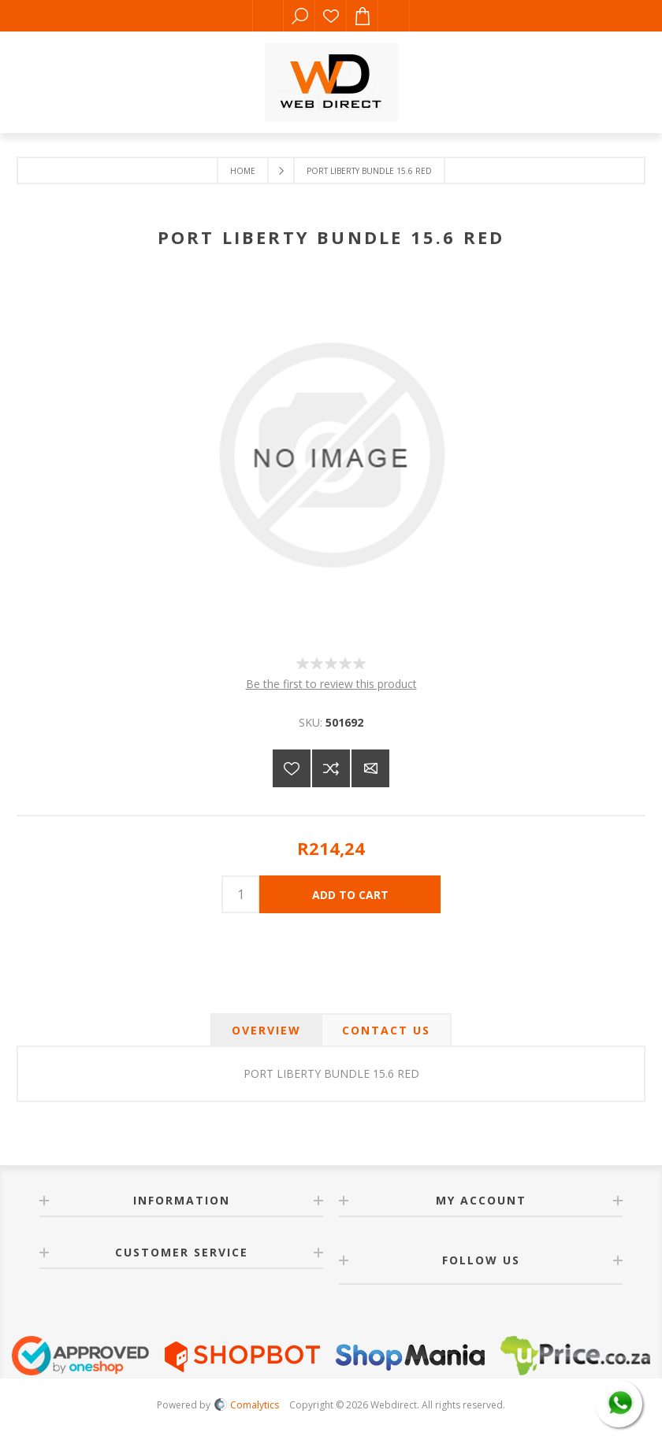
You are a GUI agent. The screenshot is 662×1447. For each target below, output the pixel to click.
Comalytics (246, 1405)
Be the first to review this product (331, 683)
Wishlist (331, 15)
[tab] (266, 1030)
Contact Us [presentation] (386, 1030)
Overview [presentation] (266, 1030)
